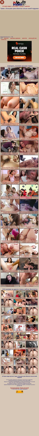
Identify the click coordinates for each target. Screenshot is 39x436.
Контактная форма (14, 388)
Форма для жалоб (24, 388)
